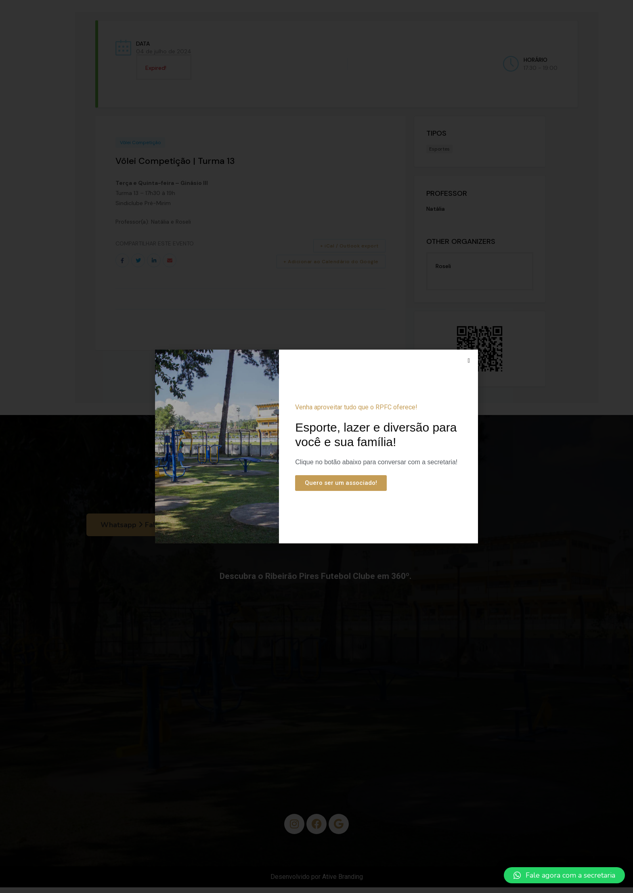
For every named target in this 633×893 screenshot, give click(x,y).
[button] (564, 875)
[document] (316, 446)
